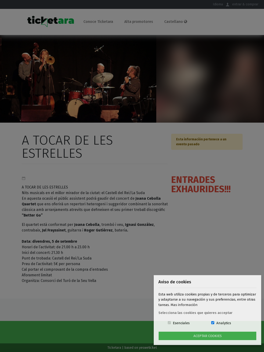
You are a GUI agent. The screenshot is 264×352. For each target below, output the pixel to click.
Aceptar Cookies (207, 336)
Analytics (223, 323)
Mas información (184, 305)
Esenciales (181, 323)
